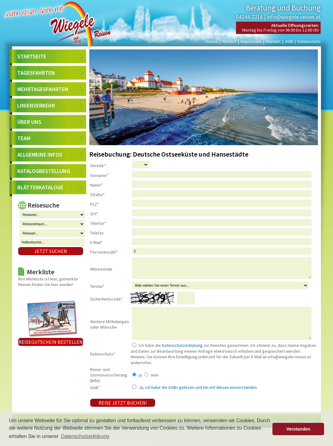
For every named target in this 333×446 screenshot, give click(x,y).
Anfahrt (229, 41)
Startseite (31, 56)
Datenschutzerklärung (182, 357)
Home (212, 41)
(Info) (95, 392)
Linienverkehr (36, 105)
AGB (289, 41)
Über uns (29, 121)
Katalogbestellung (43, 171)
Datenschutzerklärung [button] (85, 436)
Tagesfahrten (36, 72)
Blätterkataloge (40, 187)
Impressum (251, 41)
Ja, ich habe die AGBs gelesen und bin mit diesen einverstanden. (198, 399)
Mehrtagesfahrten (42, 89)
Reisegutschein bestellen (51, 342)
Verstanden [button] (298, 429)
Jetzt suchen (50, 251)
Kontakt (273, 41)
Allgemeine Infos (39, 154)
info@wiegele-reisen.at (294, 16)
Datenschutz (309, 41)
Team (23, 138)
